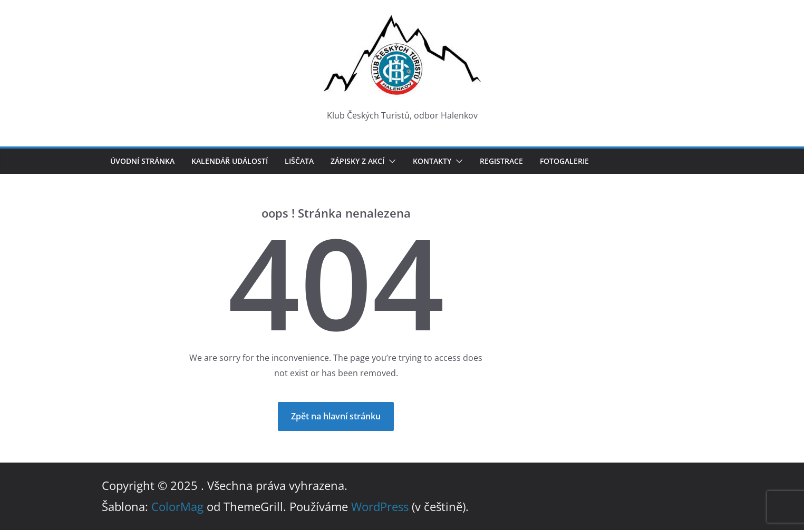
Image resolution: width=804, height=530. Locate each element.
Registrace (501, 161)
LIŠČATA (299, 161)
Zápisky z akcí (357, 161)
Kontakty (432, 161)
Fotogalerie (564, 161)
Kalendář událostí (229, 161)
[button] (390, 161)
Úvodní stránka (142, 161)
